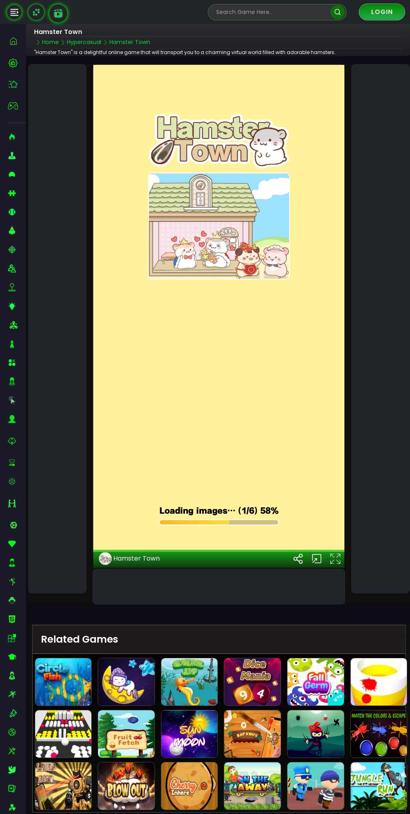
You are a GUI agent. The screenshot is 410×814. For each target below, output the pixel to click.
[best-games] (17, 62)
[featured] (17, 84)
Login (382, 11)
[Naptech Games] (36, 12)
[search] (337, 12)
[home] (17, 41)
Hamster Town (129, 535)
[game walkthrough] (58, 13)
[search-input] (271, 12)
